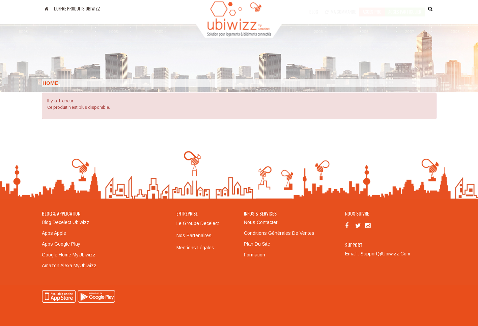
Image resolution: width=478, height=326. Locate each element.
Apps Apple (54, 233)
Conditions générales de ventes (279, 233)
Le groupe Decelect (197, 223)
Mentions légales (195, 247)
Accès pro (372, 8)
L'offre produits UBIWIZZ (77, 8)
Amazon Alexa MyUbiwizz (69, 265)
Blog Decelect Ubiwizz (65, 222)
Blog (313, 8)
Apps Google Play (61, 244)
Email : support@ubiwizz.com (377, 253)
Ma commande (340, 8)
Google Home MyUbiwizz (68, 254)
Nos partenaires (194, 235)
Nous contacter (261, 222)
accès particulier (404, 8)
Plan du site (257, 244)
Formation (254, 254)
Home (50, 83)
